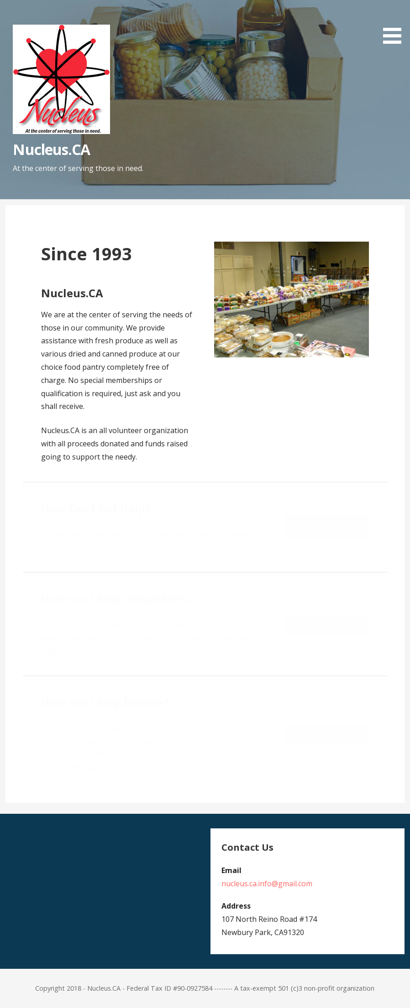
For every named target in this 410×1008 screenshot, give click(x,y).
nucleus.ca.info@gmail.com (266, 884)
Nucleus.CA (51, 149)
